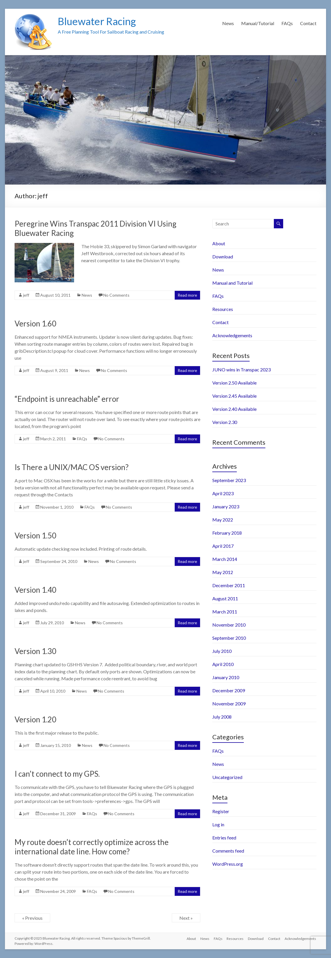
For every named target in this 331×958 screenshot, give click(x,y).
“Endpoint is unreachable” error (67, 399)
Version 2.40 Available (234, 409)
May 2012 (222, 572)
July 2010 (222, 651)
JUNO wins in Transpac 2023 (241, 369)
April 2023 (223, 493)
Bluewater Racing (98, 21)
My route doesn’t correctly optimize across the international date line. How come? (92, 846)
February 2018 (227, 532)
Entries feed (224, 837)
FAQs (287, 23)
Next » (186, 918)
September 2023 (229, 480)
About (218, 243)
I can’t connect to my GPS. (57, 773)
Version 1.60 (35, 323)
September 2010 (229, 638)
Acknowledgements (232, 335)
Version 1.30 (35, 651)
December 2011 (228, 585)
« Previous (32, 918)
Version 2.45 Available (234, 396)
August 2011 (225, 598)
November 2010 (229, 624)
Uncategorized (227, 777)
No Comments (116, 295)
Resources (222, 309)
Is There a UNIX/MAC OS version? (72, 467)
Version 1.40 (35, 589)
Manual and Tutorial (232, 283)
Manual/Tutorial (257, 23)
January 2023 (225, 506)
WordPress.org (227, 864)
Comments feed (228, 850)
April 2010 (223, 664)
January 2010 (225, 677)
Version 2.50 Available (234, 382)
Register (220, 811)
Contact (308, 23)
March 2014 (224, 559)
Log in (218, 824)
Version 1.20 (35, 719)
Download (222, 256)
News (228, 23)
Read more (187, 295)
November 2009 (229, 703)
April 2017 (223, 546)
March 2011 (224, 611)
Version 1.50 (35, 535)
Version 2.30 (224, 422)
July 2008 (222, 716)
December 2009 (228, 690)
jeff (26, 295)
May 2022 (222, 519)
